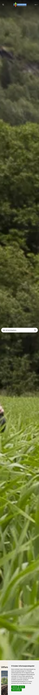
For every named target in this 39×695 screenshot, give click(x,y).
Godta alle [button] (14, 686)
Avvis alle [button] (22, 686)
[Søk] (3, 4)
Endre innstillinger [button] (16, 689)
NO (36, 4)
